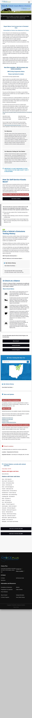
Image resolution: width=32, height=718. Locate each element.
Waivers (17, 587)
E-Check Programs (16, 349)
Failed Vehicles (19, 589)
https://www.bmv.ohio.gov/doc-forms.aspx (13, 125)
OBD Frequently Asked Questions (10, 255)
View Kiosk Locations (16, 198)
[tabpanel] (16, 9)
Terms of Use (16, 607)
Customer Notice (5, 420)
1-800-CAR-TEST (6, 571)
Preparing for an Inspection (7, 589)
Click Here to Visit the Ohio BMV (16, 533)
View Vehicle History (20, 597)
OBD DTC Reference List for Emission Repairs (12, 258)
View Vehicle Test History (10, 265)
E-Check (3, 578)
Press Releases (4, 591)
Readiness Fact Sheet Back (7, 419)
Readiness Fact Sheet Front (7, 417)
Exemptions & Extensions (6, 587)
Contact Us (18, 568)
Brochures (3, 580)
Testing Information (16, 345)
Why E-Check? (16, 341)
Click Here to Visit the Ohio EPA (16, 528)
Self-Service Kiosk (20, 578)
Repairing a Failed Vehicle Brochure (9, 422)
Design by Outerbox (21, 605)
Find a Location (19, 571)
